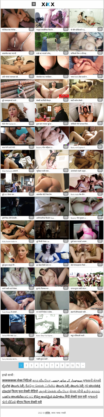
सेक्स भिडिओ (24, 380)
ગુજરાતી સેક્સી (92, 380)
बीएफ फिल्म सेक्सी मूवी (29, 402)
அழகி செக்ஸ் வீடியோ (54, 391)
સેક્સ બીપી (76, 391)
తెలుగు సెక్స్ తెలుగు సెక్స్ (70, 386)
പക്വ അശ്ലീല (13, 396)
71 (78, 365)
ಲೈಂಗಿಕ (6, 386)
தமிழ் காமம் (92, 391)
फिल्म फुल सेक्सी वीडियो (25, 391)
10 (67, 365)
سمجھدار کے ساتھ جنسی (67, 380)
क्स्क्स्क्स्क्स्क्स (9, 380)
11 (73, 365)
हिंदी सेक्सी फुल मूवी (76, 396)
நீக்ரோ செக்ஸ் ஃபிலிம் (40, 386)
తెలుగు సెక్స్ (18, 386)
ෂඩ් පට (29, 396)
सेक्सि (48, 412)
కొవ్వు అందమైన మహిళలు (49, 396)
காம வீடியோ (41, 380)
